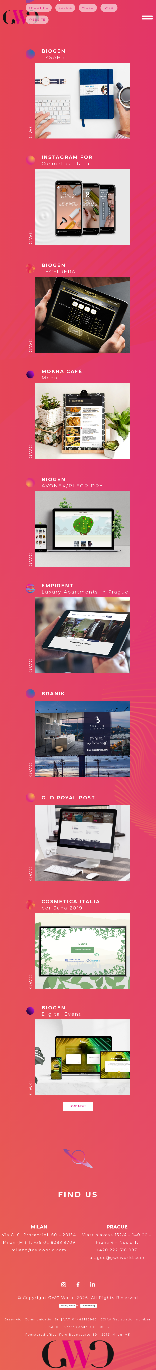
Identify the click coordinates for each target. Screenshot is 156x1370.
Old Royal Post (68, 798)
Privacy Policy (68, 1305)
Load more (78, 1106)
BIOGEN (54, 1008)
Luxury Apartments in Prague (85, 592)
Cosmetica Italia (66, 163)
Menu (50, 377)
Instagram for (67, 157)
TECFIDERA (59, 271)
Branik (53, 693)
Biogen (54, 51)
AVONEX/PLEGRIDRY (72, 486)
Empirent (57, 585)
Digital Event (61, 1014)
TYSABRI (54, 57)
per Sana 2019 (62, 908)
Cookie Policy (88, 1305)
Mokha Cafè (62, 371)
